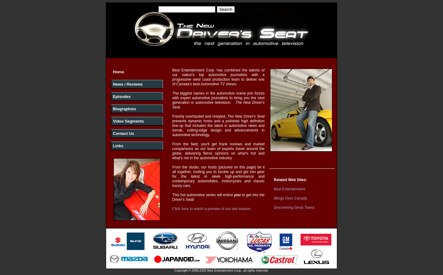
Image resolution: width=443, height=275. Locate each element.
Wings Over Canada (290, 198)
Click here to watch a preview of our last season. (211, 209)
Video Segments (128, 121)
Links (118, 146)
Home (118, 72)
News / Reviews (128, 84)
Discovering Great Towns (294, 207)
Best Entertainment (289, 189)
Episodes (122, 96)
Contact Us (123, 133)
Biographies (124, 109)
